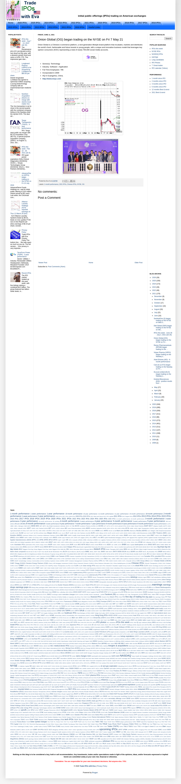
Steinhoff (25, 712)
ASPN (103, 542)
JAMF (60, 625)
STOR (68, 712)
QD (31, 684)
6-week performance (52, 524)
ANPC (26, 537)
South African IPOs (112, 708)
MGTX (41, 648)
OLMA (159, 666)
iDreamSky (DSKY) (99, 618)
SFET (12, 701)
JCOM (89, 625)
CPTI (153, 570)
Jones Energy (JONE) (31, 627)
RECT (16, 689)
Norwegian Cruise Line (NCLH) (160, 660)
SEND (128, 698)
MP (114, 653)
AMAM (125, 533)
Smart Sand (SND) (32, 705)
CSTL (124, 572)
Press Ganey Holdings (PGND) (91, 680)
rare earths (55, 687)
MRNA (132, 653)
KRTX (169, 629)
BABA (124, 544)
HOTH (143, 615)
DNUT (66, 582)
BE (54, 547)
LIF (15, 636)
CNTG (73, 568)
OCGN (57, 666)
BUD (128, 554)
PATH (37, 673)
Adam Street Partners (137, 526)
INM (108, 620)
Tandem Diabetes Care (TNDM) (57, 717)
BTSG (121, 554)
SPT (100, 710)
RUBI (138, 694)
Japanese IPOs (75, 625)
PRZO (24, 682)
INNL (116, 620)
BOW (137, 551)
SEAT (99, 698)
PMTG (135, 677)
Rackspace (164, 684)
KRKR (146, 629)
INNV (119, 620)
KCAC (139, 627)
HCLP (32, 613)
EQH (50, 592)
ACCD (77, 526)
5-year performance (156, 521)
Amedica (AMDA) (16, 535)
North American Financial (123, 660)
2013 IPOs (39, 27)
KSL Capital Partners (25, 632)
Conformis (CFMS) (20, 570)
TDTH (27, 719)
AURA (12, 544)
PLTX (122, 677)
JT (43, 627)
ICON (84, 618)
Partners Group (22, 673)
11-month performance (106, 514)
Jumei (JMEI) (48, 627)
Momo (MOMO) (66, 653)
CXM (79, 575)
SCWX (47, 698)
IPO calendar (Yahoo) (160, 68)
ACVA (116, 526)
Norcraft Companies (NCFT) (98, 660)
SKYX (134, 703)
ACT (104, 526)
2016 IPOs (156, 23)
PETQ (37, 675)
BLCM (28, 551)
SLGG (151, 703)
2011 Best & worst (158, 92)
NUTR (116, 663)
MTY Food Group (36, 656)
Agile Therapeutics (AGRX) (146, 528)
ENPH (140, 590)
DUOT (83, 585)
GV (150, 610)
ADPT (29, 528)
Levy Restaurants (108, 634)
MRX (143, 653)
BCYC (37, 547)
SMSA (76, 705)
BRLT (65, 554)
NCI (11, 658)
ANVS (55, 537)
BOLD (128, 551)
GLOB (129, 606)
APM (98, 537)
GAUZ (103, 604)
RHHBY (123, 691)
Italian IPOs (22, 625)
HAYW (20, 613)
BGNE (144, 547)
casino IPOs (56, 558)
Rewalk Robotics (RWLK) (91, 691)
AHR (47, 530)
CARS (42, 558)
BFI (134, 547)
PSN (38, 682)
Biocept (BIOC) (89, 549)
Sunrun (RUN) (20, 715)
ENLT (135, 590)
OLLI (155, 666)
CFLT (103, 561)
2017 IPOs (142, 23)
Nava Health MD (137, 656)
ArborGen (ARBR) (92, 540)
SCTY (43, 698)
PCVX (96, 673)
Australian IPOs (19, 544)
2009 (154, 440)
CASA (50, 558)
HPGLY (155, 615)
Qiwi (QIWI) (45, 684)
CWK (75, 575)
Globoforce (142, 606)
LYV (31, 641)
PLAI (38, 677)
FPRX (50, 601)
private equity (121, 680)
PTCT (68, 682)
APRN (46, 540)
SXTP (118, 715)
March (156, 394)
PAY (62, 673)
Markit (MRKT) (15, 643)
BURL (145, 554)
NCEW (169, 656)
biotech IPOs (99, 549)
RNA (44, 694)
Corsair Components (69, 570)
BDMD (42, 547)
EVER (145, 592)
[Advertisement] (19, 339)
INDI (84, 620)
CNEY (42, 568)
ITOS (28, 625)
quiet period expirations (126, 685)
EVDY (141, 592)
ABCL (16, 526)
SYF (135, 715)
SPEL (169, 708)
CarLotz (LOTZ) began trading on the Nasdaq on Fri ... (163, 367)
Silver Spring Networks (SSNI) (58, 703)
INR (136, 620)
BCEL (25, 547)
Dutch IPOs (90, 585)
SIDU (159, 701)
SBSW (162, 696)
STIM (37, 712)
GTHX (112, 610)
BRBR (160, 551)
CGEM (111, 561)
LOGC (141, 636)
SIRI (94, 703)
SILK (31, 703)
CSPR (108, 572)
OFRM (83, 666)
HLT (34, 615)
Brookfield (70, 554)
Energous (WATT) (114, 590)
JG (120, 625)
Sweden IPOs (79, 715)
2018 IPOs (129, 23)
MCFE (152, 643)
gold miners (68, 608)
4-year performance (103, 521)
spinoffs (24, 710)
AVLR (75, 544)
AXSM (96, 544)
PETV (56, 675)
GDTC (137, 604)
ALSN (97, 533)
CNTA (64, 568)
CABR (57, 556)
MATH (89, 643)
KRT (165, 629)
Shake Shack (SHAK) (84, 701)
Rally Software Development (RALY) (21, 687)
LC (19, 634)
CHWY (21, 566)
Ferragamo (162, 594)
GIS (96, 606)
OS (24, 671)
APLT (95, 537)
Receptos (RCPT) (165, 687)
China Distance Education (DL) (103, 563)
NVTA (149, 663)
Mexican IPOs (159, 646)
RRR (107, 694)
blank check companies (18, 551)
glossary (164, 606)
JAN (64, 625)
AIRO (82, 530)
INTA (19, 622)
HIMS (169, 613)
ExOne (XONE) (84, 594)
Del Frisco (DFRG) (124, 577)
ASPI (99, 542)
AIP (73, 530)
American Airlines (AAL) (29, 535)
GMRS (32, 608)
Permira (163, 673)
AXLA (88, 544)
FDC (157, 594)
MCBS (140, 643)
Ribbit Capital (130, 691)
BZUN (33, 556)
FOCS (96, 599)
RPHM (86, 694)
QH (37, 684)
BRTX (82, 554)
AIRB (75, 530)
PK (35, 677)
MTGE (16, 656)
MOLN (58, 653)
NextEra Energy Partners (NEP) (140, 658)
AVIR (71, 544)
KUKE (36, 632)
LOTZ (25, 639)
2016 (154, 417)
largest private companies (118, 632)
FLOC (47, 599)
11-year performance (121, 514)
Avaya (42, 544)
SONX (68, 708)
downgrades (103, 582)
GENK (163, 604)
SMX (84, 705)
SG (42, 701)
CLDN (76, 565)
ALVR (109, 533)
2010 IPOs (79, 27)
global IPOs (134, 606)
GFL (50, 606)
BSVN (97, 554)
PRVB (16, 682)
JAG (57, 625)
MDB (15, 646)
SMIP (61, 705)
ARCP (148, 540)
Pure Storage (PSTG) (113, 682)
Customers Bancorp (24, 575)
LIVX (90, 636)
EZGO (91, 594)
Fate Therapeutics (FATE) (135, 594)
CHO (163, 563)
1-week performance (38, 514)
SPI (19, 710)
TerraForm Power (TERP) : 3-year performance (23, 255)
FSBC (146, 601)
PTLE (78, 682)
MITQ (94, 650)
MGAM (169, 646)
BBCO (159, 544)
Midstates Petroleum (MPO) (28, 650)
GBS (110, 604)
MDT (32, 646)
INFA (98, 620)
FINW (120, 597)
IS (163, 622)
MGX (44, 648)
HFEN (132, 613)
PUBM (95, 682)
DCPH (68, 577)
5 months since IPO (159, 87)
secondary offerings (115, 698)
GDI (125, 604)
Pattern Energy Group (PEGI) (48, 673)
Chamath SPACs (131, 561)
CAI (101, 556)
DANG (147, 575)
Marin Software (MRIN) (142, 641)
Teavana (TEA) (43, 719)
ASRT (111, 542)
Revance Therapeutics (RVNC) (42, 691)
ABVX (67, 526)
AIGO (57, 530)
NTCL (81, 663)
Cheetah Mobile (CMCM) (162, 561)
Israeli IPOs (14, 625)
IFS (116, 618)
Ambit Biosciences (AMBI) (144, 533)
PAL (104, 671)
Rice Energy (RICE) (140, 691)
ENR (143, 590)
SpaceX (133, 708)
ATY (157, 542)
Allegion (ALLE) (52, 533)
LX (166, 639)
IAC (68, 618)
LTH (79, 639)
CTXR (151, 572)
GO (53, 608)
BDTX (51, 547)
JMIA (12, 627)
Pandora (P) (118, 671)
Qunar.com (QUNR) (150, 684)
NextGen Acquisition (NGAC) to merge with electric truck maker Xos (26, 99)
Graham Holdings (128, 608)
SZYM (159, 715)
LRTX (69, 639)
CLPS (165, 565)
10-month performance (73, 514)
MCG (156, 643)
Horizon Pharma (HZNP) (125, 615)
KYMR (57, 632)
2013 (154, 427)
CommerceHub (128, 568)
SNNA (125, 705)
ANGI (160, 535)
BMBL (87, 551)
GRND (59, 610)
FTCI (12, 604)
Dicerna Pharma (113, 579)
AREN (165, 540)
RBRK (96, 687)
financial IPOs (96, 597)
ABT (41, 526)
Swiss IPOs (99, 715)
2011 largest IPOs (127, 516)
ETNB (97, 592)
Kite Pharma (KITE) (36, 629)
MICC (63, 648)
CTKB (135, 572)
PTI (71, 682)
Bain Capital (130, 544)
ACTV (112, 526)
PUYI (122, 682)
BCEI (21, 547)
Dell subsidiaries (156, 577)
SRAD (142, 710)
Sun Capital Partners (135, 712)
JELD (106, 625)
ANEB (148, 535)
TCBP (146, 717)
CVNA (50, 575)
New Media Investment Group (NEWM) (103, 658)
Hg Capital (140, 613)
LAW (151, 632)
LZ (33, 641)
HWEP (53, 618)
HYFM (60, 618)
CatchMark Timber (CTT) (72, 558)
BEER (65, 547)
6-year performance (67, 524)
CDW (12, 561)
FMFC (79, 599)
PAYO (69, 673)
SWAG (63, 715)
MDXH (45, 646)
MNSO (161, 650)
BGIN (140, 547)
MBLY (123, 643)
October (157, 303)
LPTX (58, 639)
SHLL (111, 701)
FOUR (21, 601)
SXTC (114, 715)
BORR (133, 551)
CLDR (80, 565)
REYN (102, 691)
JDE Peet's (97, 625)
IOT (71, 622)
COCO (104, 568)
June (156, 316)
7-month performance (83, 524)
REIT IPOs (72, 689)
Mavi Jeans (110, 643)
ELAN (149, 587)
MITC (87, 650)
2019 (154, 407)
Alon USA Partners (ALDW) (82, 533)
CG (107, 561)
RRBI (104, 694)
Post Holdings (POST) (16, 680)
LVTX (160, 639)
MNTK (165, 650)
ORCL (169, 668)
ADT (49, 528)
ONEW (76, 668)
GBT (114, 604)
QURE (158, 684)
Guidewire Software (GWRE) (136, 610)
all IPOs (36, 533)
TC (143, 717)
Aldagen (152, 530)
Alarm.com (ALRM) (122, 530)
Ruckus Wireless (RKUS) (147, 694)
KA (79, 627)
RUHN (16, 696)
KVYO (52, 632)
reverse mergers (57, 691)
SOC (148, 705)
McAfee (135, 643)
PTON (87, 682)
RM (33, 694)
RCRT (100, 687)
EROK (71, 592)
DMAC (38, 582)
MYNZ (60, 656)
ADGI (169, 526)
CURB (169, 572)
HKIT (31, 615)
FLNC (43, 599)
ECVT (81, 587)
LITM (79, 636)
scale (11, 698)
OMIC (29, 668)
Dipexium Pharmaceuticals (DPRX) (151, 579)
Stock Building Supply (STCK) (53, 712)
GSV (100, 610)
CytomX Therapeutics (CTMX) (132, 575)
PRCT (71, 680)
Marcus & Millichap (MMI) (116, 641)
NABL (73, 656)
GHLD (63, 606)
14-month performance (137, 514)
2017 (154, 414)
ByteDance (21, 556)
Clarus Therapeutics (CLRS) (61, 565)
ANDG (134, 535)
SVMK (59, 715)
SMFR (58, 705)
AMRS (100, 535)
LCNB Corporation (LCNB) (32, 634)
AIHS (63, 530)
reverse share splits (68, 691)
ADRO (33, 528)
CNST (61, 568)
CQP (157, 570)
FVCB (51, 604)
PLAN (59, 677)
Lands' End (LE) (89, 632)
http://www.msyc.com (51, 79)
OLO (162, 666)
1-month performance (51, 184)
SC (170, 696)
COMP (149, 568)
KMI (83, 629)
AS (74, 542)
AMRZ (105, 535)
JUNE (55, 627)
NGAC (156, 658)
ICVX (91, 618)
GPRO (110, 608)
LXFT (16, 641)
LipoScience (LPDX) (71, 636)
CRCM (12, 572)
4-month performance (69, 521)
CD (149, 558)
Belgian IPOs (71, 547)
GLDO (114, 606)
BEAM (57, 547)
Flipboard (33, 599)
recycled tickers (23, 689)
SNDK (107, 705)
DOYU (121, 582)
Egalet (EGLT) (124, 587)
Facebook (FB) (110, 594)
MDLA (24, 646)
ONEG (67, 668)
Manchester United (66, 641)
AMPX (93, 535)
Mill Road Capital (52, 650)
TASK (112, 717)
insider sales (142, 620)
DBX (65, 577)
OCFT (50, 666)
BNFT (96, 551)
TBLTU (135, 717)
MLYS (128, 650)
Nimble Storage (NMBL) (23, 660)
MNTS (169, 650)
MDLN (28, 646)
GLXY (19, 608)
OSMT (36, 671)
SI (153, 701)
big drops (161, 547)
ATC (125, 542)
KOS (138, 629)
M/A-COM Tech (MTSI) (41, 641)
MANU (95, 641)
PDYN (106, 673)
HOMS (93, 615)
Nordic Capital (111, 660)
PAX (58, 673)
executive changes (68, 594)
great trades (159, 608)
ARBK (84, 540)
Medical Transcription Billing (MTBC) (80, 646)
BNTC (111, 551)
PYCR (161, 682)
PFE (66, 675)
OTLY (55, 671)
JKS (166, 625)
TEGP (76, 719)
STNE (42, 712)
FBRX (153, 594)
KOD (125, 629)
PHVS (148, 675)
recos (11, 689)
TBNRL (139, 717)
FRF (114, 601)
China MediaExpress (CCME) (122, 563)
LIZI (96, 636)
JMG (169, 625)
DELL (149, 577)
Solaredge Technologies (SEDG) (42, 708)
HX (57, 618)
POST (169, 677)
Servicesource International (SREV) (150, 698)
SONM (58, 708)
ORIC (12, 671)
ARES (169, 540)
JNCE (16, 627)
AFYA (127, 528)
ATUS (153, 542)
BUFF (141, 554)
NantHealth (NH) (96, 656)
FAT (126, 594)
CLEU (129, 565)
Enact (66, 590)
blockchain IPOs (58, 551)
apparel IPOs (133, 537)
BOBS (120, 551)
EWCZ (49, 594)
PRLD (132, 680)
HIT (28, 615)
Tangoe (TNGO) (71, 717)
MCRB (164, 643)
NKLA (60, 660)
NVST (146, 663)
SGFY (59, 701)
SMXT (89, 705)
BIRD (121, 549)
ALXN (113, 533)
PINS (12, 678)
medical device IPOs (61, 646)
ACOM (101, 526)
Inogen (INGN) (126, 620)
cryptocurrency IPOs (80, 572)
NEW (83, 658)
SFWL (22, 701)
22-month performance (137, 519)
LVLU (156, 639)
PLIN (95, 677)
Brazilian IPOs (153, 551)
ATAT (122, 542)
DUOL (79, 585)
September (158, 306)
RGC (108, 691)
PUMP (104, 682)
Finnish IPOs (105, 597)
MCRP (169, 643)
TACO (164, 715)
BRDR (12, 554)
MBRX (127, 643)
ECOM (77, 587)
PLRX (107, 677)
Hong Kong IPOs (101, 615)
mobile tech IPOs (19, 653)
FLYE (71, 599)
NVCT (128, 663)
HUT (45, 618)
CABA (52, 556)
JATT (81, 625)
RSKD (111, 694)
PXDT (152, 682)
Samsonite (117, 696)
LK (99, 636)
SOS (98, 708)
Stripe (81, 712)
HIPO (25, 615)
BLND (51, 551)
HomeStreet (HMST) (84, 615)
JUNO (60, 627)
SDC (63, 698)
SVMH (54, 715)
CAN (142, 556)
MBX (131, 643)
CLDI (72, 565)
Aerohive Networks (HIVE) (98, 528)
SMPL (69, 705)
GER (24, 606)
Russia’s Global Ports (25, 696)
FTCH (169, 601)
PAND (111, 671)
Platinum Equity (65, 677)
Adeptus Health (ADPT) (160, 526)
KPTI (141, 629)
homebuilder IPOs (72, 615)
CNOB (52, 568)
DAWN (51, 577)
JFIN (110, 625)
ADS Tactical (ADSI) (42, 528)
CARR (37, 558)
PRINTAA (104, 680)
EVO (20, 594)
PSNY (46, 682)
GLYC (23, 608)
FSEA (153, 601)
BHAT (148, 547)
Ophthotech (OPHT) (127, 668)
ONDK (62, 668)
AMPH (70, 535)
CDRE (165, 558)
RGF (112, 691)
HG (136, 613)
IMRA (28, 620)
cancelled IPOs (160, 556)
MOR (81, 653)
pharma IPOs (95, 675)
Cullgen (160, 572)
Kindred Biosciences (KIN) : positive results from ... (163, 381)
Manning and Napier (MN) (85, 641)
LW (163, 639)
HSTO (16, 618)
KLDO (64, 629)
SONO (63, 708)
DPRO (130, 582)
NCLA (15, 658)
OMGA (25, 668)
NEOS (42, 658)
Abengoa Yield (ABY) (24, 526)
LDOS (44, 634)
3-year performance (29, 521)
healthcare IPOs (70, 613)
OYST (94, 671)
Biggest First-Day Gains (45, 549)
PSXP (62, 682)
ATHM (140, 542)
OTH (47, 671)
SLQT (156, 703)
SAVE (146, 696)
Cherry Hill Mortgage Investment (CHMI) (61, 563)
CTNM (139, 572)
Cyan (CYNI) (85, 575)
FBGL (149, 594)
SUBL (106, 712)
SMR (72, 705)
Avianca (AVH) (65, 544)
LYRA (27, 641)
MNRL (156, 650)
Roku (72, 694)
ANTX (51, 537)
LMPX (110, 636)
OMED (17, 668)
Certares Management (75, 561)
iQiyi (140, 622)
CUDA (155, 572)
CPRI (145, 570)
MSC (146, 653)
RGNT (116, 691)
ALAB (114, 530)
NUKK (111, 663)
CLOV (146, 565)
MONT (73, 653)
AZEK (109, 544)
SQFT (107, 710)
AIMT (69, 530)
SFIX (15, 701)
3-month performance (155, 519)
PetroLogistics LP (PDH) (46, 675)
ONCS (57, 668)
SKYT (130, 703)
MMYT (143, 650)
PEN (117, 673)
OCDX (46, 666)
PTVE (91, 682)
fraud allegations (83, 601)
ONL (80, 668)
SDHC (72, 698)
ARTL (59, 542)
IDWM (108, 618)
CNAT (37, 568)
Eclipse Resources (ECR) (66, 587)
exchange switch (57, 594)
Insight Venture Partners (163, 620)
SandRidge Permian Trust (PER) (130, 696)
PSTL (50, 682)
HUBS (31, 618)
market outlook (154, 641)
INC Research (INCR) (66, 620)
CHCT (152, 561)
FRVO (142, 601)
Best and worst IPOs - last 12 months (112, 547)
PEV (63, 675)
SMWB (81, 705)
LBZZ (16, 634)
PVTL (130, 682)
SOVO (120, 708)
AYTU (104, 544)
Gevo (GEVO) (44, 606)
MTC (165, 653)
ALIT (28, 533)
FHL (30, 597)
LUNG (133, 639)
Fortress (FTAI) (144, 599)
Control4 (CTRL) (54, 570)
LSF (76, 639)
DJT (24, 582)
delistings (133, 577)
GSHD (93, 610)
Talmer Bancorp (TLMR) (27, 717)
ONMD (84, 668)
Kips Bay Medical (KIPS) (22, 629)
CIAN (30, 565)
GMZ (41, 608)
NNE (83, 660)
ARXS (71, 542)
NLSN (72, 660)
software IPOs (15, 708)
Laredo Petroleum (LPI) (102, 632)
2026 (154, 277)
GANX (94, 604)
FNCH (88, 599)
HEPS (107, 613)
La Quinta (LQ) (68, 632)
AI (50, 530)
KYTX (60, 632)
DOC (70, 582)
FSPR (164, 601)
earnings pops (22, 587)
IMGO (12, 620)
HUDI (35, 618)
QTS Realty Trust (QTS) (77, 684)
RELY (88, 689)
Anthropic (46, 537)
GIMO (92, 606)
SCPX (34, 698)
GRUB (81, 611)
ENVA (151, 590)
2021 (154, 294)
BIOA (71, 549)
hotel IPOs (136, 615)
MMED (139, 650)
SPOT (41, 710)
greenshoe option (35, 610)
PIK (153, 675)
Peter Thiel (31, 675)
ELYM (40, 590)
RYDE (75, 696)
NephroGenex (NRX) (50, 658)
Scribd (38, 698)
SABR (97, 696)
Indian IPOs (89, 620)
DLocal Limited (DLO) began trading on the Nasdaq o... (162, 374)
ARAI (70, 540)
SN (92, 705)
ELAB (145, 587)
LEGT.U (73, 634)
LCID (21, 634)
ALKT (31, 533)
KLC (60, 629)
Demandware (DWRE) (46, 579)
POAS (147, 677)
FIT (166, 597)
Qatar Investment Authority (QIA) (20, 684)
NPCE (35, 663)
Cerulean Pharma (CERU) (90, 561)
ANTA (41, 537)
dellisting (163, 577)
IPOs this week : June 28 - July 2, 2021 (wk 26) (163, 334)
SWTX (110, 715)
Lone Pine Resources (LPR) (161, 636)
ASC (80, 542)
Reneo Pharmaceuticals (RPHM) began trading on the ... (162, 347)
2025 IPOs (35, 23)
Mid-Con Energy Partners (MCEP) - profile (128, 648)
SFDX (169, 698)
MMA (134, 650)
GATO (99, 604)
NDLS (28, 658)
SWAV (68, 715)
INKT (102, 620)
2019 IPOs (115, 23)
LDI (41, 634)
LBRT (12, 634)
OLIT (148, 666)
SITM (97, 703)
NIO (32, 660)
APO (102, 537)
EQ (43, 592)
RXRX (60, 696)
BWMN (159, 554)
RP (79, 694)
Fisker (163, 597)
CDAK (152, 558)
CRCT (17, 572)
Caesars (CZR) (64, 556)
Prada (63, 680)
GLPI (169, 606)
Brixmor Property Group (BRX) (54, 554)
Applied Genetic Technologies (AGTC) (159, 537)
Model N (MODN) (39, 653)
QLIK (55, 684)
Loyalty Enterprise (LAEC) (48, 639)
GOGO (62, 608)
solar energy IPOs (26, 708)
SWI (85, 715)
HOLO (47, 615)
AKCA (101, 530)
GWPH (157, 610)
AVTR (83, 544)
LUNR (137, 639)
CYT (121, 575)
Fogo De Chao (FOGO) (106, 599)
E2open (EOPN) (128, 585)
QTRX (67, 684)
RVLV (42, 696)
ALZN (121, 533)
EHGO (134, 587)
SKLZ (107, 703)
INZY (57, 622)
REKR (79, 689)
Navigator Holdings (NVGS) (150, 656)
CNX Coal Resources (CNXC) (92, 568)
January (157, 400)
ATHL (136, 542)
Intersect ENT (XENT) (31, 622)
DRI (144, 582)
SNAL (95, 705)
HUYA (49, 618)
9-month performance (145, 524)
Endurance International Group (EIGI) (80, 590)
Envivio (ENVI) (14, 592)
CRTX (57, 572)
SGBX (55, 701)
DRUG (12, 585)
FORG (137, 599)
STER (30, 712)
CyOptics (116, 575)
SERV (137, 698)
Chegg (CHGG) (20, 563)
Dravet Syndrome (138, 582)
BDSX (46, 547)
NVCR (124, 663)
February (157, 397)
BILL (67, 549)
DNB (49, 582)
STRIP (77, 712)
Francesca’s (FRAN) (71, 601)
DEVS (71, 579)
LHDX (153, 634)
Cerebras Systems (49, 561)
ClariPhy (50, 565)
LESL (97, 634)
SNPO (134, 705)
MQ (117, 653)
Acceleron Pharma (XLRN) (87, 526)
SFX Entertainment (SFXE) (33, 701)
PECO (114, 673)
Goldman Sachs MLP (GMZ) (81, 608)
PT (65, 682)
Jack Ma (53, 625)
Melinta (105, 646)
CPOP (142, 570)
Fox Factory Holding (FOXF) (32, 601)
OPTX (147, 668)
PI (150, 675)
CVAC (33, 575)
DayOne (56, 577)
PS (27, 682)
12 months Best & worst (160, 90)
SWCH (72, 715)
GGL (57, 606)
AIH (61, 530)
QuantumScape (105, 684)
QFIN (34, 684)
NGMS (164, 658)
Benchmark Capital (82, 547)
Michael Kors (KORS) (73, 648)
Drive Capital (154, 582)
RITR (169, 691)
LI (156, 634)
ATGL (128, 542)
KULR (40, 632)
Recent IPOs (26, 273)
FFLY (21, 597)
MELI (101, 646)
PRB (66, 680)
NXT (165, 663)
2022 (154, 290)
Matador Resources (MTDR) (65, 643)
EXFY (77, 594)
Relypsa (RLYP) (95, 689)
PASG (29, 673)
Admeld (20, 528)
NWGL (158, 663)
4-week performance (87, 521)
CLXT (12, 568)
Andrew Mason (141, 535)
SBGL (158, 696)
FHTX (37, 597)
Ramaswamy (36, 687)
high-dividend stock (160, 613)
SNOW (129, 705)
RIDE (158, 691)
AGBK (131, 528)
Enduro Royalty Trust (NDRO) (100, 590)
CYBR (104, 575)
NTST (97, 663)
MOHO (54, 653)
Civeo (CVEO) (40, 565)
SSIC (163, 710)
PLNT (103, 677)
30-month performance (45, 521)
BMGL (92, 551)
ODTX (79, 666)
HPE (150, 615)
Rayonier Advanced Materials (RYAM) (78, 687)
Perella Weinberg (146, 673)
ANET (152, 535)
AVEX (58, 544)
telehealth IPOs (87, 719)
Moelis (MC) (47, 653)
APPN (34, 540)
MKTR (112, 650)
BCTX (33, 547)
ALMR (72, 533)
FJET (24, 599)
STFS (34, 712)
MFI (165, 646)
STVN (102, 712)
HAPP (169, 610)
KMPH (86, 629)
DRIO (147, 582)
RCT (118, 687)
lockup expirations (127, 636)
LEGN (68, 634)
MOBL (26, 653)
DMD (42, 582)
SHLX (119, 701)
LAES (79, 632)
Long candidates (158, 60)
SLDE (147, 703)
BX (166, 554)
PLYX (126, 677)
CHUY (16, 565)
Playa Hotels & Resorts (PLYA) (84, 677)
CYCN (108, 575)
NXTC (169, 663)
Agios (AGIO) (159, 528)
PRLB (128, 680)
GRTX (77, 610)
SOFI (169, 705)
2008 (154, 443)
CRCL (169, 570)
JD (93, 625)
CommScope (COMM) (139, 568)
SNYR (145, 705)
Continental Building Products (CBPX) (37, 570)
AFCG (112, 528)
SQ (104, 710)
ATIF (144, 542)
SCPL (30, 698)
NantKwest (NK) (106, 656)
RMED (40, 694)
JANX (67, 625)
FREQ (98, 601)
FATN (145, 594)
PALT (107, 671)
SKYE (126, 703)
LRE (65, 639)
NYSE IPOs (156, 51)
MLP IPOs (122, 650)
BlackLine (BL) (166, 549)
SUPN (46, 715)
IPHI (82, 622)
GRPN (68, 611)
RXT (67, 696)
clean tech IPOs (100, 565)
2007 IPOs (65, 516)
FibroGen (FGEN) (56, 597)
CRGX (30, 572)
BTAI (101, 554)
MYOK (64, 656)
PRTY (169, 680)
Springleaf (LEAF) (67, 710)
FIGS (88, 597)
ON (37, 668)
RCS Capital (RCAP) (109, 687)
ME (49, 646)
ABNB (33, 526)
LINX (55, 636)
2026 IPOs (22, 23)
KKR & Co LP (50, 629)
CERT (66, 561)
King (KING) (163, 627)
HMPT (38, 615)
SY (121, 715)
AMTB (113, 535)
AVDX (54, 544)
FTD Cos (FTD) (18, 604)
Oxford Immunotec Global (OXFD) (82, 671)
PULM (100, 682)
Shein (107, 701)
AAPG (169, 524)
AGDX (135, 528)
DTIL (38, 585)
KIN (157, 627)
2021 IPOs (89, 23)
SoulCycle (103, 708)
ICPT (88, 618)
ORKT (16, 671)
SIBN (155, 701)
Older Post (138, 263)
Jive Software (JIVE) (159, 625)
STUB (98, 712)
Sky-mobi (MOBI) (119, 703)
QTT (85, 684)
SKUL (112, 703)
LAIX (82, 632)
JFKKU (114, 625)
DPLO (126, 582)
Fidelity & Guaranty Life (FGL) (71, 597)
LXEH (169, 639)
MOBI (12, 653)
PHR (143, 675)
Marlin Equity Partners (27, 643)
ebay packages (40, 587)
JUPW (68, 627)
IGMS (119, 618)
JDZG (102, 625)
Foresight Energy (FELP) (127, 599)
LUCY (112, 639)
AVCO (46, 544)
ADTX (53, 528)
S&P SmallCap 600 (89, 696)
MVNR (52, 656)
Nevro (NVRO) (77, 658)
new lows (88, 658)
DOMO (96, 582)
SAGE (105, 696)
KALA (82, 627)
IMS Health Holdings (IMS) (38, 620)
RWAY (51, 696)
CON (157, 568)
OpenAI (106, 668)
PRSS (165, 680)
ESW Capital (91, 592)
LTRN (89, 639)
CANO (20, 558)
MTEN (12, 656)
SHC (103, 701)
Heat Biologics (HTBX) (83, 613)
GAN (90, 604)
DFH (74, 579)
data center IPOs (20, 577)
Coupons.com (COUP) (102, 570)
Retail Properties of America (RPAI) (160, 689)
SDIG (76, 698)
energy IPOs (125, 590)
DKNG (28, 582)
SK (101, 703)
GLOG (148, 606)
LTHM (82, 639)
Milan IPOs (43, 650)
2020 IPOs (102, 23)
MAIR (54, 641)
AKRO (106, 530)
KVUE (48, 632)
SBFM (154, 696)
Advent (62, 528)
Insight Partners (151, 620)
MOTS (111, 653)
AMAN (130, 533)
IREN (154, 622)
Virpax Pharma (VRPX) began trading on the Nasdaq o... (162, 354)
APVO (55, 540)
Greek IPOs (167, 608)
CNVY (81, 568)
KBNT (132, 627)
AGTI (27, 530)
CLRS (169, 565)
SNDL (112, 705)
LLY (102, 636)
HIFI (152, 613)
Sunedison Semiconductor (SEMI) (152, 712)
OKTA (135, 666)
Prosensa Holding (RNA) (155, 680)
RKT (19, 694)
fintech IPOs (114, 597)
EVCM (137, 592)
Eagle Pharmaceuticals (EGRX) (142, 585)
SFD (165, 698)
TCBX (150, 717)
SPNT (37, 710)
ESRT (80, 592)
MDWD (36, 646)
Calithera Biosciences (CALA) (128, 556)
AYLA (100, 544)
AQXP (64, 540)
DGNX (82, 579)
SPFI (12, 710)
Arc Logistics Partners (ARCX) (107, 540)
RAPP (45, 687)
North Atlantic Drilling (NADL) (140, 660)
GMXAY (36, 608)
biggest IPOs (56, 549)
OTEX (44, 671)
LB (162, 632)
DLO (31, 582)
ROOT (76, 694)
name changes (81, 656)
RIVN (11, 694)
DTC (30, 585)
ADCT (151, 526)
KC (136, 627)
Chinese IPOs (71, 184)
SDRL (84, 698)
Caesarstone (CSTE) (93, 556)
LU (92, 639)
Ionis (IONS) (66, 622)
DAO (164, 575)
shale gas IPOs (97, 701)
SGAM (46, 701)
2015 (154, 420)
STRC (72, 712)
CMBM (20, 568)
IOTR (75, 622)
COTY (87, 570)
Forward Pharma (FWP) (156, 599)
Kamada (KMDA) (100, 627)
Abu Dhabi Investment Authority (55, 526)
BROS (75, 554)
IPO (85, 622)
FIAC (41, 597)
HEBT (93, 613)
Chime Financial (78, 563)
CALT (138, 556)
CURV (16, 575)
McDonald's (146, 643)
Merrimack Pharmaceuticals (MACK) (139, 646)
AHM (39, 530)
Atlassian (148, 542)
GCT (117, 604)
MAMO (59, 641)
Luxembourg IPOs (144, 639)
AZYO (119, 544)
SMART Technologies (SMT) (47, 705)
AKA (89, 530)
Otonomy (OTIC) (63, 671)
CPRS (150, 570)
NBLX (160, 656)
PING (156, 675)
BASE (150, 544)
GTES (108, 610)
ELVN (36, 590)
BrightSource (33, 554)
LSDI (72, 639)
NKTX (64, 660)
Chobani (168, 563)
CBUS (141, 558)
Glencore (119, 606)
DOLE (92, 582)
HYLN (64, 618)
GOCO (57, 608)
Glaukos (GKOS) (102, 606)
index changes (78, 620)
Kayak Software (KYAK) (122, 627)
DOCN (74, 582)
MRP (135, 653)
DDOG (90, 577)
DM (35, 582)
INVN (53, 622)
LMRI (114, 636)
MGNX (31, 648)
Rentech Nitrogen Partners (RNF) (119, 689)
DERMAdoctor (64, 579)
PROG (141, 680)
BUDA (132, 554)
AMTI (117, 535)
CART (46, 558)
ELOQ (32, 590)
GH (60, 606)
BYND (16, 556)
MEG (97, 646)
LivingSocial (84, 636)
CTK (131, 572)
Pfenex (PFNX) (72, 675)
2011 (154, 433)
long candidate (16, 639)
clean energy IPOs (89, 565)
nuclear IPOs (105, 663)
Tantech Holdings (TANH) (84, 717)
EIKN (141, 587)
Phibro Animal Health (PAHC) (133, 675)
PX (149, 682)
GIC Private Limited (73, 606)
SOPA (72, 708)
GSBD (89, 610)
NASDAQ (125, 655)
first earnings (157, 597)
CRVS (61, 572)
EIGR (137, 587)
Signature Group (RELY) (22, 703)
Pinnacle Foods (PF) (164, 675)
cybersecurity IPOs (95, 575)
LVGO (153, 639)
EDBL (89, 587)
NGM (159, 658)
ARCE (119, 540)
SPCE (165, 708)
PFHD (79, 675)
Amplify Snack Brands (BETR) (81, 535)
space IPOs (127, 708)
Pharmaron (104, 675)
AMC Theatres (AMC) (159, 533)
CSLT (99, 572)
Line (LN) (37, 636)
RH (119, 691)
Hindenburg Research (16, 615)
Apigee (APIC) (84, 537)
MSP (158, 653)
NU (100, 663)
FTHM (29, 604)
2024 (154, 284)
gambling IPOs (84, 604)
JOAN (22, 627)
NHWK (12, 660)
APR (37, 540)
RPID (90, 694)
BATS (154, 544)
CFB (100, 561)
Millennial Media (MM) (64, 650)
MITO (91, 650)
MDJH (19, 646)
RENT (107, 689)
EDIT (93, 587)
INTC (22, 622)
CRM (37, 572)
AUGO (160, 542)
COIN (107, 568)
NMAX (77, 660)
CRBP (161, 570)
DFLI (78, 579)
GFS (54, 606)
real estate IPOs (147, 687)
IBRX (77, 618)
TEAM (36, 719)
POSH (156, 677)
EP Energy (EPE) (36, 592)
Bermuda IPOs (96, 547)
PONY (151, 677)
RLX (27, 694)
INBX (52, 620)
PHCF (122, 675)
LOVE (29, 639)
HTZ (28, 618)
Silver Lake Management (41, 703)
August (157, 309)
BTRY (117, 554)
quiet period (114, 684)
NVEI (132, 663)
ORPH (20, 671)
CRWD (66, 572)
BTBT (105, 554)
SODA (165, 705)
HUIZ (39, 618)
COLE (111, 568)
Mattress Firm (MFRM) (99, 643)
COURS (117, 570)
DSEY (21, 585)
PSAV (30, 682)
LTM (86, 639)
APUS (51, 540)
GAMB (77, 604)
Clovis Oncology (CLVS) (155, 565)
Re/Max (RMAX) (130, 687)
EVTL (45, 594)
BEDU (61, 547)
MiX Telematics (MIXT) (103, 650)
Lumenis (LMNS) (119, 639)
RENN (102, 689)
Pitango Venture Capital (27, 677)
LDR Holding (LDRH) (52, 634)
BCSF (29, 547)
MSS (161, 653)
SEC (102, 698)
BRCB (165, 551)
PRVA (12, 682)
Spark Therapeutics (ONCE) (154, 708)
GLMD (124, 606)
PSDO (34, 682)
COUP (92, 570)
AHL (36, 530)
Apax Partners (66, 537)
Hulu (42, 618)
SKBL (104, 703)
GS (86, 610)
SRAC (138, 710)
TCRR (161, 717)
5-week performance (140, 521)
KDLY (149, 627)
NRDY (53, 663)
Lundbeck (127, 639)
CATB (62, 558)
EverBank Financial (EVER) (156, 592)
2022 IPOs (75, 23)
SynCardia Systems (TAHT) (145, 715)
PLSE (111, 677)
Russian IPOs (36, 696)
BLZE (83, 551)
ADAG (128, 526)
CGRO (120, 561)
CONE (161, 568)
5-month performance (122, 521)
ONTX (97, 668)
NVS (142, 663)
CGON (115, 561)
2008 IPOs (72, 516)
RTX (134, 694)
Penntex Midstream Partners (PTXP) (130, 673)
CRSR (52, 572)
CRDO (21, 572)
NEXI (129, 658)
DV (95, 585)
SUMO (127, 712)
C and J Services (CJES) (42, 556)
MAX (116, 643)
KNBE (91, 629)
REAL (140, 687)
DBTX (61, 577)
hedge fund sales (100, 613)
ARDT (156, 540)
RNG (51, 694)
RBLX (92, 687)
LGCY (132, 634)
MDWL (41, 646)
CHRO (12, 565)
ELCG (153, 587)
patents (33, 673)
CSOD (104, 572)
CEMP (16, 561)
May (156, 387)
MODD (31, 653)
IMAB (165, 618)
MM (132, 650)
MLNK (116, 650)
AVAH (37, 544)
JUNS (64, 627)
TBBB (131, 717)
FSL (157, 601)
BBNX (166, 544)
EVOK (25, 594)
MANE (75, 641)
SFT (19, 701)
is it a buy (167, 622)
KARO (112, 627)
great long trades (148, 608)
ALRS (93, 533)
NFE (152, 658)
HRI (158, 615)
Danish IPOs (153, 575)
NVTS (153, 663)
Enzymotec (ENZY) (25, 592)
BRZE (90, 554)
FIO (123, 597)
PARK (144, 671)
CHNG (160, 563)
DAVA (38, 577)
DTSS (56, 585)
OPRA (135, 668)
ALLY (67, 533)
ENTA (147, 590)
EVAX (132, 592)
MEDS (94, 646)
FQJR (57, 601)
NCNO (23, 658)
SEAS (95, 698)
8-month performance (114, 524)
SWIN (93, 715)
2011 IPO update (108, 516)
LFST (121, 634)
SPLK (33, 710)
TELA (80, 719)
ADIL (11, 528)
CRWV (71, 572)
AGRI (169, 528)
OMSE (33, 668)
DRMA (160, 582)
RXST (64, 696)
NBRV (164, 656)
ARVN (67, 542)
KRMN (150, 629)
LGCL (128, 634)
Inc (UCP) (57, 620)
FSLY (160, 601)
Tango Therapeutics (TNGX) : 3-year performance (26, 124)
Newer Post (43, 263)
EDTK (100, 587)
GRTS (72, 610)
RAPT (49, 687)
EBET (46, 587)
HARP (12, 613)
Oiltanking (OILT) (123, 666)
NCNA (19, 658)
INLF (105, 620)
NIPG (36, 660)
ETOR (101, 592)
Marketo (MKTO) (165, 641)
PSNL (42, 682)
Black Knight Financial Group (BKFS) (150, 549)
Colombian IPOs (118, 568)
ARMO (43, 542)
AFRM (123, 528)
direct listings (166, 579)
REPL (131, 689)
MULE (44, 656)
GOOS (97, 608)
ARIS (15, 542)
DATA (12, 577)
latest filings (134, 632)
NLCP (68, 660)
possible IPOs (163, 677)
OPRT (139, 668)
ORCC (151, 668)
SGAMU (50, 701)
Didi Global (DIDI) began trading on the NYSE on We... (163, 328)
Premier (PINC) (77, 680)
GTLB (116, 610)
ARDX (160, 540)
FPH (46, 601)
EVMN (17, 594)
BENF (90, 547)
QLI (53, 684)
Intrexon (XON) (43, 622)
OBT (41, 666)
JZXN (76, 627)
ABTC (44, 526)
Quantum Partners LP (94, 684)
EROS (75, 592)
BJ (135, 549)
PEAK (110, 673)
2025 (154, 281)
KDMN (153, 627)
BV (148, 554)
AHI (34, 530)
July (156, 312)
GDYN (141, 604)
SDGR (68, 698)
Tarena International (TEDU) (101, 717)
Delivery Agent (142, 577)
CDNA (156, 558)
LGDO (136, 634)
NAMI (89, 656)
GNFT (45, 608)
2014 (154, 424)
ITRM (34, 625)
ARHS (12, 542)
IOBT (60, 622)
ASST (115, 542)
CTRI (147, 572)
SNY (141, 705)
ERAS (54, 592)
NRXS (64, 663)
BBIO (162, 544)
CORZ (78, 570)
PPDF (55, 680)
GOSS (101, 608)
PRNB (136, 680)
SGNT (67, 701)
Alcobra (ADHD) (141, 530)
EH (130, 587)
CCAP (145, 558)
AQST (59, 540)
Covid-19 (122, 570)
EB (30, 587)
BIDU (155, 547)
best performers (128, 547)
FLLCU (39, 599)
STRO (89, 712)
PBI (73, 673)
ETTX (110, 592)
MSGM (154, 653)
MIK (38, 650)
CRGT (25, 572)
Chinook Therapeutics (151, 563)
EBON (51, 587)
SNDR (116, 705)
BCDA (17, 547)
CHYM (26, 565)
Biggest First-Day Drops (30, 549)
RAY (65, 687)
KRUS (12, 632)
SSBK (159, 710)
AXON (92, 544)
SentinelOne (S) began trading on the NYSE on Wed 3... (162, 321)
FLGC (29, 599)
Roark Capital (66, 694)
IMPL (20, 620)
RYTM (80, 696)
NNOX (88, 660)
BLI (43, 551)
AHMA (44, 530)
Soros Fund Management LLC (87, 708)
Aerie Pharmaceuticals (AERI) (77, 528)
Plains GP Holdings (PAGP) (48, 677)
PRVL (20, 682)
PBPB (80, 673)
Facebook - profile (98, 594)
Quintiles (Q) (139, 684)
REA (136, 687)
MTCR (169, 653)
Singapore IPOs (87, 703)
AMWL (121, 535)
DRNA (169, 582)
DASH (169, 575)
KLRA (68, 629)
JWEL (72, 627)
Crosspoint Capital (44, 572)
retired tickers (28, 691)
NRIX (60, 663)
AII (67, 530)
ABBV (12, 526)
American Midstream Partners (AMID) (48, 535)
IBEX (73, 618)
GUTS (147, 610)
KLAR (57, 629)
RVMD (46, 696)
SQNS (111, 710)
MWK (56, 656)
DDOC (85, 577)
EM (43, 590)
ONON (89, 668)
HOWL (147, 615)
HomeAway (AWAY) (60, 615)
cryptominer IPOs (92, 572)
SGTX (74, 701)
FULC (38, 604)
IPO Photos (156, 63)
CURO (12, 575)
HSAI (169, 615)
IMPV (23, 620)
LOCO (136, 636)
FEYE (18, 597)
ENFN (132, 590)
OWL (69, 671)
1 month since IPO (158, 78)
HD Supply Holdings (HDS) (49, 613)
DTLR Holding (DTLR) (47, 585)
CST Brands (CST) (116, 572)
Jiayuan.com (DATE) (143, 625)
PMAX (130, 677)
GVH (152, 610)
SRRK (150, 710)
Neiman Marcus (34, 658)
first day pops (147, 597)
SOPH (76, 708)
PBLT (75, 673)
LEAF (60, 634)
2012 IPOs (53, 27)
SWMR (105, 715)
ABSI (37, 526)
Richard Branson (151, 691)
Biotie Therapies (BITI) (113, 549)
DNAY (46, 582)
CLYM (16, 568)
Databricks (28, 577)
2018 (154, 411)
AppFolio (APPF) (143, 537)
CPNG (137, 570)
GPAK (105, 608)
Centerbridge (22, 561)
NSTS (77, 663)
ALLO (63, 533)
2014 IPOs (26, 27)
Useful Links (94, 27)
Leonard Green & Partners (87, 634)
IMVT (48, 620)
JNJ (19, 627)
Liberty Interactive (162, 634)
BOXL (144, 551)
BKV (137, 549)
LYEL (20, 641)
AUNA (169, 542)
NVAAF (120, 663)
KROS (159, 629)
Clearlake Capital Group (119, 565)
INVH (49, 622)
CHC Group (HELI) (143, 561)
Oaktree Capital (24, 666)
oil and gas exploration (109, 666)
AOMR (59, 537)
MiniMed (74, 650)
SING (80, 703)
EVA (129, 592)
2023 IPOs (62, 23)
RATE (61, 687)
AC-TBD (71, 526)
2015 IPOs (12, 27)
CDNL (160, 558)
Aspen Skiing (89, 542)
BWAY (154, 554)
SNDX (120, 705)
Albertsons (133, 530)
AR (67, 540)
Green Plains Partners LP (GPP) (19, 610)
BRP (79, 554)
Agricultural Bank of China (18, 530)
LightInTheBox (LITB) (23, 636)
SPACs (138, 708)
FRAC (61, 601)
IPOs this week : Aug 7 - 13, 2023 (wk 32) (26, 42)
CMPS (29, 568)
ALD (148, 530)
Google (92, 608)
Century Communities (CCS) (35, 561)
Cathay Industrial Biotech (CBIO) (89, 558)
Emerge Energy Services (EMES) (54, 590)
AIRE (79, 530)
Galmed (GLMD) (69, 604)
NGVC (168, 658)
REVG (77, 691)
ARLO (33, 542)
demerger (57, 579)
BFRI (137, 547)
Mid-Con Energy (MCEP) (87, 648)
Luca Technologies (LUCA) (102, 639)
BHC (152, 547)
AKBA (97, 530)
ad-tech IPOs (122, 526)
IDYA (112, 618)
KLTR (72, 629)
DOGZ (87, 582)
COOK (61, 570)
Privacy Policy (24, 231)
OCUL (75, 666)
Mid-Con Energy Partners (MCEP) (106, 648)
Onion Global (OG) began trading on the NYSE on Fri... (162, 340)
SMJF (65, 705)
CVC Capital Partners (41, 575)
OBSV (38, 666)
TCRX (165, 717)
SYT (155, 715)
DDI (78, 577)
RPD (82, 694)
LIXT (93, 636)
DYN (102, 585)
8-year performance (129, 524)
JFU (117, 625)
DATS (34, 577)
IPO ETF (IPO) (91, 622)
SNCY (103, 705)
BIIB (62, 549)
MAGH (50, 641)
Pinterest (17, 677)
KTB (33, 632)
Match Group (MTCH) (80, 643)
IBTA (80, 618)
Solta (54, 708)
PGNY (88, 675)
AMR (96, 535)
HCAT (28, 613)
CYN (112, 575)
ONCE (40, 668)
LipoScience (60, 636)
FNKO (92, 599)
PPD (51, 680)
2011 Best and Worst (97, 516)
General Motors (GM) (154, 604)
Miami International (52, 648)
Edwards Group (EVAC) (113, 587)
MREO (124, 653)
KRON (155, 629)
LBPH (165, 632)
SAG (101, 696)
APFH (76, 537)
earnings (155, 57)
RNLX (60, 694)
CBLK (105, 558)
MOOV (78, 653)
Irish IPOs (159, 622)
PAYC (65, 673)
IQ (137, 622)
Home (10, 23)
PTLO (83, 682)
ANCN (130, 535)
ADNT (25, 528)
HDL (59, 613)
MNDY (147, 650)
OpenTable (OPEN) (115, 668)
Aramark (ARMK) (77, 540)
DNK (57, 582)
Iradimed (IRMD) (147, 622)
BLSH (69, 551)
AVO (79, 544)
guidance (124, 610)
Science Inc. (17, 698)
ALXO (117, 533)
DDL (81, 577)
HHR (149, 613)
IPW (135, 622)
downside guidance (112, 582)
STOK (64, 712)
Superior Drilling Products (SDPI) (34, 715)
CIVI (46, 565)
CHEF (12, 563)
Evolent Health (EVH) (33, 594)
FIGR (85, 597)
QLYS (59, 684)
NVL (135, 663)
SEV (162, 698)
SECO (106, 698)
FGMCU (26, 597)
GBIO (107, 604)
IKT (159, 618)
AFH (116, 528)
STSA (93, 712)
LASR (127, 632)
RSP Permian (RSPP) (121, 694)
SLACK (139, 703)
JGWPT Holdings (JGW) (129, 625)
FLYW (75, 599)
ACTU (108, 526)
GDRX (129, 604)
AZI (112, 544)
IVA (38, 625)
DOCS (79, 582)
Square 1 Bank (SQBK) (125, 710)
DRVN (17, 585)
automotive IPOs (30, 544)
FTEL (25, 604)
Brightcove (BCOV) (23, 554)
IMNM (16, 620)
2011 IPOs (66, 27)
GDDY (121, 604)
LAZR (159, 632)
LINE (32, 636)
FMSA (84, 599)
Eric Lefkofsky (61, 592)
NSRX (74, 663)
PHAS (109, 675)
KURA (44, 632)
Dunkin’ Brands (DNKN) (66, 585)
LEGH (64, 634)
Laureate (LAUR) (143, 632)
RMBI (36, 694)
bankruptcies (139, 544)
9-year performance (160, 524)
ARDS (152, 540)
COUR (112, 570)
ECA (57, 587)
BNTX (115, 551)
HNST (43, 615)
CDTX (169, 558)
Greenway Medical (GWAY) (48, 610)
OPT (143, 668)
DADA (143, 575)
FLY (68, 599)
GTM (120, 610)
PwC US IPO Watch (138, 682)
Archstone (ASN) (126, 540)
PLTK (115, 677)
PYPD (165, 682)
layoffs (155, 632)
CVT (72, 575)
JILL (150, 625)
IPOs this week (157, 49)
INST (15, 622)
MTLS (20, 656)
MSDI (150, 653)
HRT (166, 615)
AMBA (134, 533)
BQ (148, 551)
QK (50, 684)
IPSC (131, 622)
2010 (154, 436)
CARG (33, 558)
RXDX (55, 696)
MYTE (69, 656)
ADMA (16, 528)
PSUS (58, 682)
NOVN (27, 663)
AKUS (110, 530)
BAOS (146, 544)
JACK (48, 625)
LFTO (124, 634)
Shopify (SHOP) (126, 701)
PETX (60, 675)
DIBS (106, 579)
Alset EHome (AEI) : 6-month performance (162, 361)
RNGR (56, 694)
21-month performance (123, 519)
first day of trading (133, 597)
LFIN (114, 634)
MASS (55, 643)
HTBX (20, 618)
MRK (127, 653)
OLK (151, 666)
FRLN (121, 601)
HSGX (12, 618)
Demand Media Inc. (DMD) (30, 579)
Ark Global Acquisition (24, 542)
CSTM (128, 572)
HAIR (165, 610)
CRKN (34, 572)
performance (156, 673)
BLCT (36, 551)
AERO (88, 528)
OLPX (166, 666)
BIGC (21, 549)
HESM (128, 613)
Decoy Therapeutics (98, 577)
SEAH (90, 698)
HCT (38, 613)
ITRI (31, 625)
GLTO (15, 608)
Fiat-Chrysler (47, 597)
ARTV (63, 542)
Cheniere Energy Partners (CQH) (37, 563)
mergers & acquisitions (118, 646)
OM (170, 666)
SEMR (124, 698)
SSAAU (155, 710)
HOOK (115, 615)
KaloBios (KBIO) (90, 627)
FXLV (62, 604)
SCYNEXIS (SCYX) (56, 698)
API (79, 537)
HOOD (110, 615)
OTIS (51, 671)
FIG (82, 597)
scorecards (25, 698)
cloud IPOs (139, 566)
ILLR (162, 618)
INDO (95, 620)
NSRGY (69, 663)
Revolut (81, 691)
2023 (154, 287)
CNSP (57, 568)
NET (58, 658)
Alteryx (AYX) (103, 533)
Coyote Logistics (130, 570)
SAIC (109, 696)
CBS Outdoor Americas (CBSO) (129, 558)
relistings (83, 689)
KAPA (108, 627)
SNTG (138, 705)
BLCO (32, 551)
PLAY (72, 677)
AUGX (165, 542)
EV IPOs (124, 592)
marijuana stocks (130, 641)
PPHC (59, 680)
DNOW (62, 582)
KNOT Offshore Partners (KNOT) (114, 629)
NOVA (22, 663)
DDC (75, 577)
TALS (36, 717)
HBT (23, 613)
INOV (132, 620)
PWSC (146, 682)
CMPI (24, 568)
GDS (133, 604)
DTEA (34, 585)
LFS (118, 634)
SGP (71, 701)
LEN (77, 634)
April (156, 390)
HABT (161, 610)
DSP (24, 585)
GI (66, 606)
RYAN (71, 696)
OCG (53, 666)
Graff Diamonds (117, 608)
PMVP (143, 677)
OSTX (40, 671)
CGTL (124, 561)
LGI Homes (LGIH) (145, 634)
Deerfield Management (111, 577)
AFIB (119, 528)
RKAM (16, 694)
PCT (87, 673)
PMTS (139, 677)
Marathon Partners (103, 641)
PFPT (83, 675)
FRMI (124, 601)
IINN (140, 618)
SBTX (166, 696)
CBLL (109, 558)
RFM (105, 691)
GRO (63, 610)
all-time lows (43, 533)
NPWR (44, 663)
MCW (12, 646)
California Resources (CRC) (110, 556)
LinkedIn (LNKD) (47, 636)
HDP (62, 613)
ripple (165, 691)
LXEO (12, 641)
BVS (150, 554)
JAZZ (85, 625)
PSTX (54, 682)
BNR (107, 551)
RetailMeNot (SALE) (17, 691)
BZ (26, 556)
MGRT (36, 648)
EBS (54, 587)
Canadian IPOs (149, 556)
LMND (105, 636)
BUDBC (136, 554)
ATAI (118, 542)
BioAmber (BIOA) (79, 549)
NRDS (48, 663)
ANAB (126, 535)
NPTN (39, 663)
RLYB (30, 694)
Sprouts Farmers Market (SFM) (88, 710)
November (158, 300)
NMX (80, 660)
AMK (65, 535)
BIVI (132, 549)
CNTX (77, 568)
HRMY (162, 615)
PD (99, 673)
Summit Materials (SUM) (116, 712)
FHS (34, 597)
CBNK (114, 558)
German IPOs (31, 606)
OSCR (27, 671)
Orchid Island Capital (160, 668)
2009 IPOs (78, 516)
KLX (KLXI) (77, 629)
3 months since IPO (159, 84)
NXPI (161, 663)
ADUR (58, 528)
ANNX (22, 537)
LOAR (118, 636)
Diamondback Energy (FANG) (96, 579)
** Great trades (157, 65)
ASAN (77, 542)
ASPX (107, 542)
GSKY (97, 610)
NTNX (93, 663)
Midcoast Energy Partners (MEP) (152, 648)
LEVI (100, 634)
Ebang (33, 587)
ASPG (96, 542)
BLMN (46, 551)
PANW (124, 671)
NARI (118, 656)
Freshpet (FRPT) (106, 601)
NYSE (79, 184)
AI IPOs (53, 530)
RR (101, 694)
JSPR (40, 627)
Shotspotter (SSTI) (146, 701)
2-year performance (46, 516)
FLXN (64, 599)
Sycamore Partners (128, 715)
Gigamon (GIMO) (85, 606)
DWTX (98, 585)
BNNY (103, 551)
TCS (169, 717)
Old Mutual (143, 666)
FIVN (21, 599)
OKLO (130, 666)
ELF (16, 590)
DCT (72, 577)
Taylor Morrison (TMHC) (122, 717)
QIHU (40, 684)
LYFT (23, 641)
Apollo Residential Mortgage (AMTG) (115, 537)
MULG (48, 656)
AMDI (169, 533)
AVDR (50, 544)
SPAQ (144, 708)
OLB (138, 666)
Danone (160, 575)
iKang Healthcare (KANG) (150, 618)
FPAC (42, 601)
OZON (99, 671)
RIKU (162, 691)
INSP (11, 622)
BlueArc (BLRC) (76, 551)
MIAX (59, 648)
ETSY (105, 592)
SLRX (160, 703)
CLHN (133, 565)
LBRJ (169, 632)
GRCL (135, 608)
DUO (75, 585)
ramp (41, 687)
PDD (102, 673)
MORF (85, 653)
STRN (85, 712)
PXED (156, 682)
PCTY (92, 673)
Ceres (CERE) (60, 561)
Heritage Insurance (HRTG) (118, 613)
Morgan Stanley (103, 653)
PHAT (114, 675)
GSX (104, 610)
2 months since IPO (159, 81)
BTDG (109, 554)
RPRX (94, 694)
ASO (83, 542)
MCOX (160, 643)
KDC (142, 627)
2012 (154, 430)
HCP (35, 613)
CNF (45, 568)
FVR (54, 604)
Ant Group (36, 537)
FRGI (117, 601)
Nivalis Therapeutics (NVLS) (49, 660)
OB (30, 666)
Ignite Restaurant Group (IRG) (130, 618)
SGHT (63, 701)
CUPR (164, 572)
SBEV (150, 696)
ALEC (17, 533)
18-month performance (154, 514)
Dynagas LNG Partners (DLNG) (113, 585)
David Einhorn (44, 577)
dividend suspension (16, 582)
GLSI (11, 608)
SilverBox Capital (73, 703)
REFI (49, 689)
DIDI (120, 579)
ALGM (21, 533)
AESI (108, 528)
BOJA (124, 551)
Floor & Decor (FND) (56, 599)
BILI (65, 549)
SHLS (115, 701)
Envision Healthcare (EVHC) (162, 590)
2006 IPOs (59, 516)
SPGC (16, 710)
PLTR (119, 677)
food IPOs (116, 599)
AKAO (93, 530)
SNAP (99, 705)
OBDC (34, 666)
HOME (52, 615)
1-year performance (55, 514)
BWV (162, 554)
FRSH (134, 601)
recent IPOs (156, 687)
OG (83, 184)
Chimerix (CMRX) (88, 563)
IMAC (169, 618)
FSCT (149, 601)
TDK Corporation (15, 719)
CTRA (143, 572)
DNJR (54, 582)
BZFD (29, 556)
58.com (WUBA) (20, 524)
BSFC (93, 554)
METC (152, 646)
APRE (41, 540)
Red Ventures (34, 689)
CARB (29, 558)
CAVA (101, 558)
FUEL (34, 604)
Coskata (82, 570)
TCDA (154, 717)
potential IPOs (46, 680)
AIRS (86, 530)
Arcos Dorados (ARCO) (139, 540)
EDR (96, 587)
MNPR (152, 650)
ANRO (30, 537)
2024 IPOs (49, 23)
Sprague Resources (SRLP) (52, 710)
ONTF (93, 668)
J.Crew (41, 625)
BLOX (65, 551)
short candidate (136, 701)
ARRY (55, 542)
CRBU (165, 570)
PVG (126, 682)
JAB (45, 625)
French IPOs (92, 601)
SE (87, 698)
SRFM (146, 710)
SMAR (164, 703)
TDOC (23, 719)
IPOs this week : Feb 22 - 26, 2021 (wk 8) (26, 150)
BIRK (125, 549)
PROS (145, 680)
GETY (38, 606)
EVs (41, 594)
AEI (66, 528)
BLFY (40, 551)
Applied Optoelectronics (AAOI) (20, 540)
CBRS (118, 558)
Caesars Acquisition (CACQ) (78, 556)
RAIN (169, 684)
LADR (75, 632)
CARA (24, 558)
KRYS (16, 632)
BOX (140, 551)
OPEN (101, 668)
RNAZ (48, 694)
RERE (135, 689)
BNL (99, 551)
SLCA (143, 703)
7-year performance (98, 524)
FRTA (137, 601)
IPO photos (101, 622)
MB (119, 643)
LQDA (62, 639)
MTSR (28, 656)
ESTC (84, 592)
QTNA (63, 684)
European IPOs (116, 592)
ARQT (51, 542)
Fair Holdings (120, 594)
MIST (84, 650)
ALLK (59, 533)
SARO (142, 696)
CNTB (68, 568)
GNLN (50, 608)
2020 (154, 404)
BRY (86, 554)
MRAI (120, 653)
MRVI (139, 653)
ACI (97, 526)
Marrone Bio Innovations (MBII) (43, 643)
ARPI (46, 542)
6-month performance (35, 523)
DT (28, 585)
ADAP (146, 526)
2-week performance (29, 516)
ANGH (157, 535)
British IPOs (41, 554)
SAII (112, 696)
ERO (67, 592)
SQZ (134, 710)
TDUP (31, 719)
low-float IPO (36, 639)
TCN (157, 717)
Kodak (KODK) (132, 629)
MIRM (80, 650)
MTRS (24, 656)
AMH (62, 535)
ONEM (71, 668)
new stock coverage (121, 658)
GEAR (145, 604)
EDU (104, 587)
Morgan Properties (93, 653)
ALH (25, 533)
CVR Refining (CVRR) (59, 575)
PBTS (84, 673)
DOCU (83, 582)
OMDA (12, 668)
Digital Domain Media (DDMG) (131, 579)
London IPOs (147, 636)
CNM (48, 568)
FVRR (58, 604)
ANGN (17, 537)
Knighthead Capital (98, 629)
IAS (70, 618)
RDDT (122, 687)
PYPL (169, 682)
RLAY (23, 694)
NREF (57, 663)
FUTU (47, 604)
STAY (20, 712)
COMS (153, 568)
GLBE (109, 606)
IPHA (79, 622)
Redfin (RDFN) (42, 689)
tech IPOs (69, 719)
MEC (52, 646)
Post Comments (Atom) (56, 267)
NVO (138, 663)
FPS (54, 601)
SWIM (89, 715)
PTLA (75, 682)
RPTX (98, 694)
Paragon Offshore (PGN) (134, 671)
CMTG (33, 568)
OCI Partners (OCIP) (66, 666)
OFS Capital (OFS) (92, 666)
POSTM (26, 680)
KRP (162, 629)
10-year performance (90, 514)
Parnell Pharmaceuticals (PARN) (156, 671)
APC (72, 537)
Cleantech (109, 565)
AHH (31, 530)
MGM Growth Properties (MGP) (19, 648)
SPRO (75, 710)
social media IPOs (157, 705)
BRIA (15, 554)
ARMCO (37, 542)
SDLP (80, 698)
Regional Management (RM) (59, 689)
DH (86, 579)
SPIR (28, 710)
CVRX (68, 575)
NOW (30, 663)
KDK (146, 627)
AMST (109, 535)
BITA (129, 549)
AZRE (115, 544)
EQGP (47, 592)
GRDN (139, 608)
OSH (31, 671)
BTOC (113, 554)
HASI (15, 613)
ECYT (85, 587)
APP (128, 537)
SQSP (116, 710)
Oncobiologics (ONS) (49, 668)
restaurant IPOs (143, 689)
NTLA (89, 663)
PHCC (118, 675)
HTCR (24, 618)
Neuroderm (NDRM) (66, 658)
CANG (15, 558)
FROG (129, 601)
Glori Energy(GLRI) (156, 606)
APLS (91, 537)
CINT (34, 565)
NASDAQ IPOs (157, 54)
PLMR (99, 677)
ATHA (132, 542)
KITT (44, 629)
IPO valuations (111, 622)
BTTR (124, 554)
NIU (39, 660)
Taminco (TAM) (42, 717)
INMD (112, 620)
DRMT (164, 582)
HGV (145, 613)
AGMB (165, 528)
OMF (20, 668)
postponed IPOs (35, 680)
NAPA (114, 656)
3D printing (56, 521)
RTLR (131, 694)
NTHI (85, 663)
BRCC (169, 551)
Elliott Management (24, 590)
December (158, 296)
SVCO (50, 715)
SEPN (132, 698)
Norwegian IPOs (15, 663)
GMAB (27, 608)
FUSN (42, 604)
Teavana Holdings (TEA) (56, 719)
